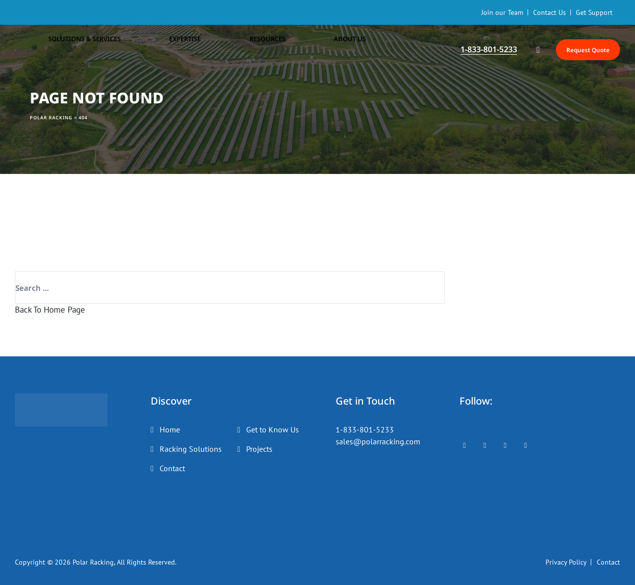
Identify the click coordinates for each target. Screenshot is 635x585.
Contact (172, 468)
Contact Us (549, 12)
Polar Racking (93, 562)
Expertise (150, 50)
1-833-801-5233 (365, 429)
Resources (206, 50)
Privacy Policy (566, 562)
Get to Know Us (272, 429)
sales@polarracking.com (378, 441)
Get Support (594, 12)
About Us (263, 50)
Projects (259, 449)
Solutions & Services (75, 50)
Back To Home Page (50, 309)
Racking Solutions (191, 449)
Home (170, 429)
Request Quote (577, 49)
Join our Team (502, 12)
